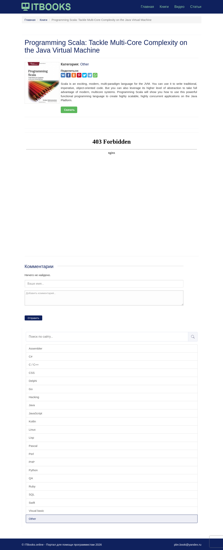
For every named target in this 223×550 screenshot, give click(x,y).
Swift (32, 502)
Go (31, 389)
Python (33, 470)
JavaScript (35, 413)
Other (32, 518)
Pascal (33, 445)
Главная (147, 7)
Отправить (33, 318)
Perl (31, 453)
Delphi (33, 380)
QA (31, 478)
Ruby (32, 486)
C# (30, 356)
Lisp (31, 437)
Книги (164, 7)
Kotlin (32, 421)
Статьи (195, 7)
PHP (32, 462)
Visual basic (36, 510)
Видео (179, 7)
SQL (32, 494)
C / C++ (34, 364)
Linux (32, 429)
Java (32, 405)
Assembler (35, 348)
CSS (32, 372)
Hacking (34, 397)
